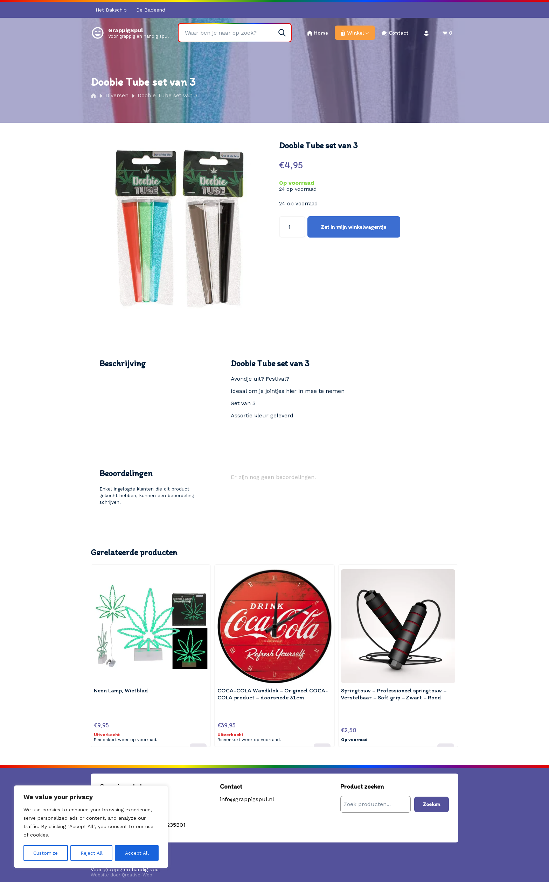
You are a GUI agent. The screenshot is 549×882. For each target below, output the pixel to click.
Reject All (92, 853)
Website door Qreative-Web (121, 870)
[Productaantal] (292, 227)
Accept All (137, 853)
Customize (45, 853)
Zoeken (431, 800)
